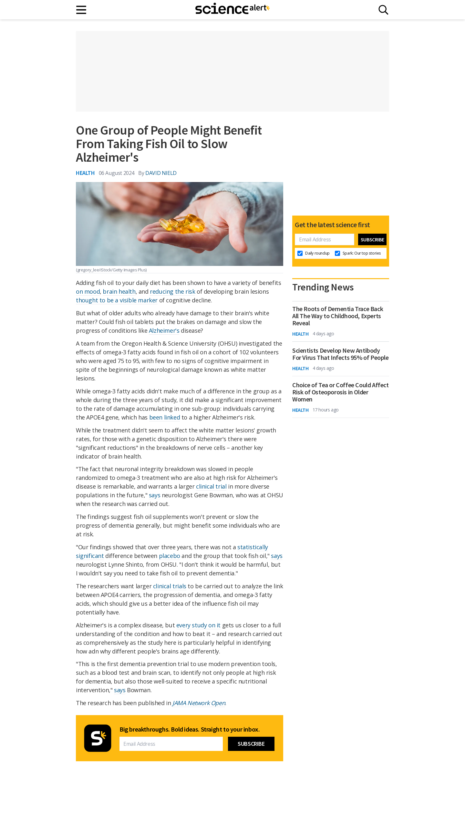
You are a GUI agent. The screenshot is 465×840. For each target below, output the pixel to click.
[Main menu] (81, 9)
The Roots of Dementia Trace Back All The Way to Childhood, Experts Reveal (337, 316)
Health (85, 173)
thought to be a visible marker (117, 300)
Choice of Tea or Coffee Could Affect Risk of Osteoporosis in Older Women (340, 392)
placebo (169, 556)
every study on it (198, 625)
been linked (164, 417)
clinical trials (169, 586)
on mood (88, 291)
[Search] (383, 9)
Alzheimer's (164, 330)
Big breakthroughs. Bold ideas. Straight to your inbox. (189, 729)
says (154, 495)
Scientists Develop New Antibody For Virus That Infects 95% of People (340, 354)
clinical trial (211, 486)
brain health (119, 291)
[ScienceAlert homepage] (232, 9)
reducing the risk (172, 291)
